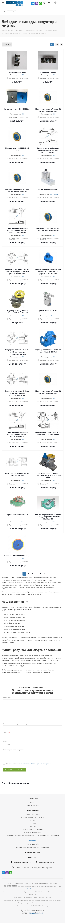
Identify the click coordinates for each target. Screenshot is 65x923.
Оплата (32, 820)
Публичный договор (32, 832)
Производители (32, 852)
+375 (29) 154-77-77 (22, 862)
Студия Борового (36, 913)
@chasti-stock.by (48, 862)
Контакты (32, 857)
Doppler (53, 316)
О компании (32, 798)
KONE (23, 522)
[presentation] (19, 755)
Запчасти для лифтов (32, 844)
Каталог (32, 840)
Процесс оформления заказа (32, 817)
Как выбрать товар (32, 814)
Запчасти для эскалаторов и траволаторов (32, 847)
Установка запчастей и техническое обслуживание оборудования (32, 835)
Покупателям (32, 810)
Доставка (32, 823)
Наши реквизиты (32, 805)
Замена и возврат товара (33, 829)
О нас (32, 802)
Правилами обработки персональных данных (35, 764)
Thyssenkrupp (54, 194)
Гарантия (32, 826)
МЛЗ (23, 75)
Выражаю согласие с (28, 764)
